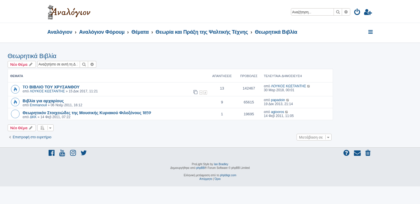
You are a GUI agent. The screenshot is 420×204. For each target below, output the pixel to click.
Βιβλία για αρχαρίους (83, 100)
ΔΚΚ (72, 117)
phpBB (200, 167)
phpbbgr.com (228, 175)
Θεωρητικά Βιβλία (71, 56)
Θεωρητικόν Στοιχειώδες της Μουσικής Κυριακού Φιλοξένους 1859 (126, 112)
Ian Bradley (221, 164)
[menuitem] (357, 12)
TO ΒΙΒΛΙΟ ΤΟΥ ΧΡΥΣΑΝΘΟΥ (90, 86)
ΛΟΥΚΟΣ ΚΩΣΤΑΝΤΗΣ (87, 91)
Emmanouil (78, 105)
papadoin (318, 100)
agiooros (317, 112)
